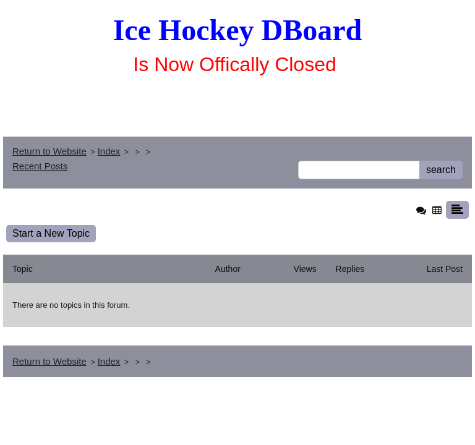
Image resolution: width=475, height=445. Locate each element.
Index (109, 151)
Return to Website (49, 151)
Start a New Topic (51, 233)
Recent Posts (39, 166)
